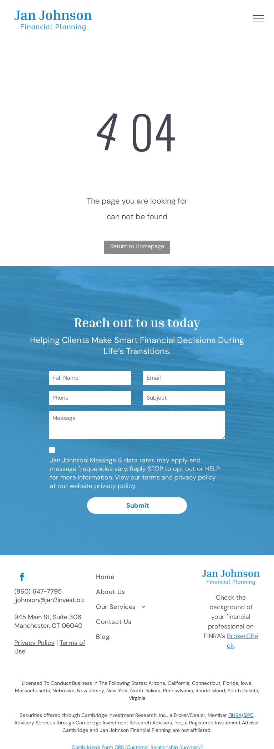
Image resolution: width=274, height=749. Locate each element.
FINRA (235, 715)
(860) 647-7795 (38, 591)
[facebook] (22, 577)
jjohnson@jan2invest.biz (49, 600)
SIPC (248, 715)
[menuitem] (143, 576)
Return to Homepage (137, 246)
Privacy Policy (34, 642)
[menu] (258, 18)
